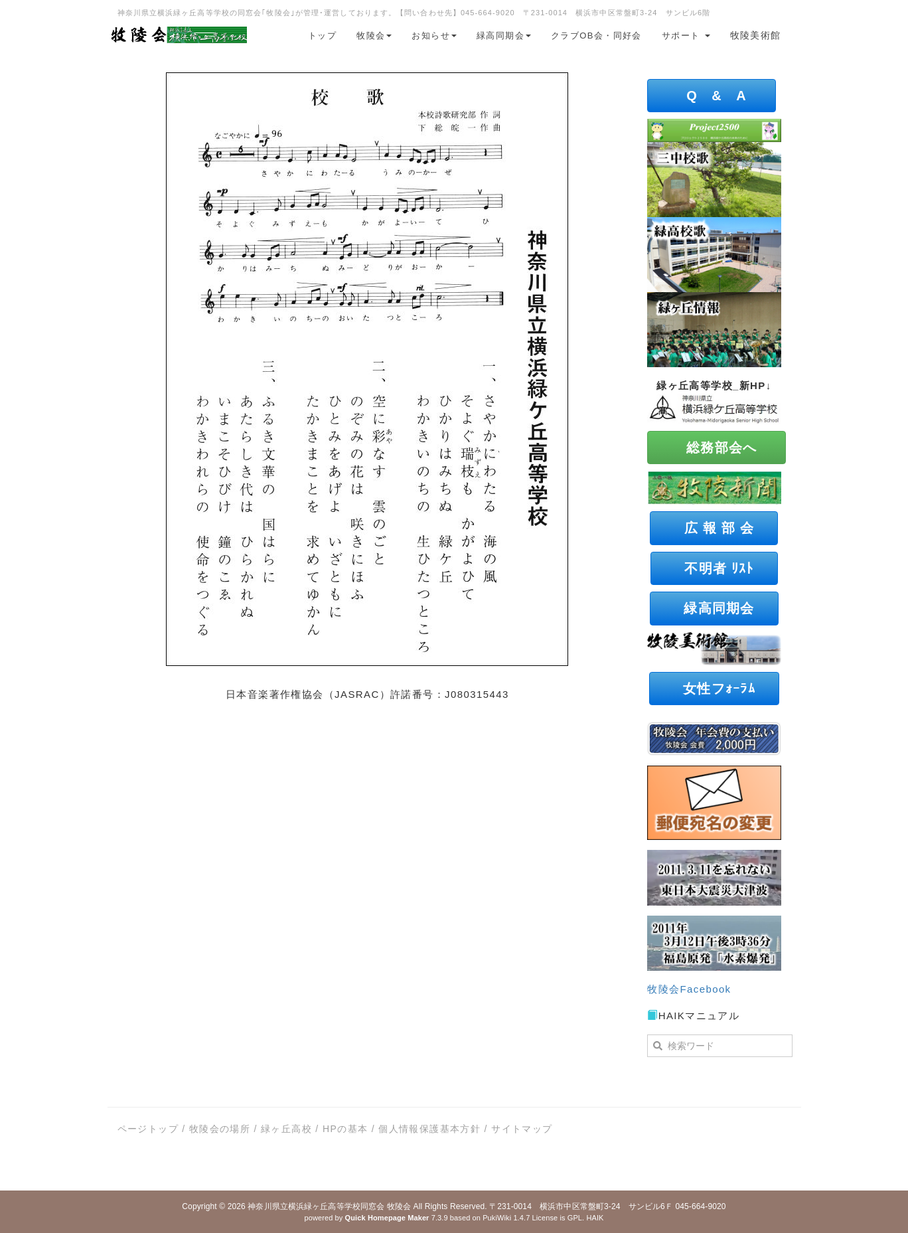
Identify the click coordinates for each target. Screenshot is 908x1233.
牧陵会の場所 (219, 1128)
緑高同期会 (504, 36)
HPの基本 (345, 1128)
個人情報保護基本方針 (429, 1128)
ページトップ (148, 1128)
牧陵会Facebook (689, 989)
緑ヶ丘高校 (286, 1128)
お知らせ (434, 36)
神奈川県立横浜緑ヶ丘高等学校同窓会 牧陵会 (329, 1206)
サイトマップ (521, 1128)
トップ (322, 36)
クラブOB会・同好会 (596, 36)
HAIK (594, 1218)
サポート (686, 36)
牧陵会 (374, 36)
